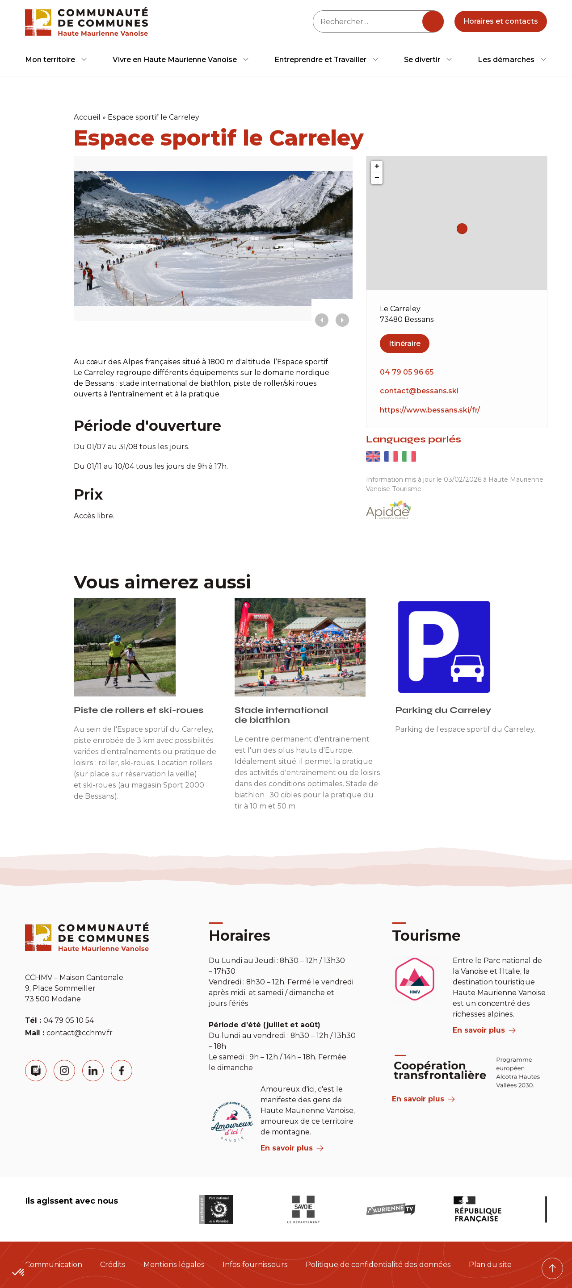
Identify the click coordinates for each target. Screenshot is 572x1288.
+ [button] (376, 166)
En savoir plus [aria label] (292, 1148)
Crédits (113, 1264)
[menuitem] (56, 59)
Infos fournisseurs (255, 1264)
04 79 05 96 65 (406, 372)
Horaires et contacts (500, 21)
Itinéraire (405, 343)
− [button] (376, 178)
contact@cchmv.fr (79, 1033)
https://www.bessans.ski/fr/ (430, 410)
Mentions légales (174, 1264)
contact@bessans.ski (419, 391)
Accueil (87, 117)
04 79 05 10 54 (68, 1020)
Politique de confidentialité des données (378, 1264)
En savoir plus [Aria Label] (423, 1099)
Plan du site (490, 1264)
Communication (53, 1264)
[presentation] (322, 320)
